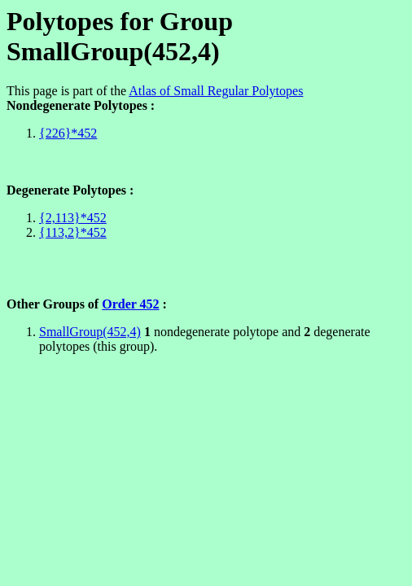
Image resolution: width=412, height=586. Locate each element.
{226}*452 (68, 133)
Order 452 (130, 304)
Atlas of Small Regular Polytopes (216, 91)
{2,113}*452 (73, 218)
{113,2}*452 (73, 232)
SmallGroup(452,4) (90, 332)
